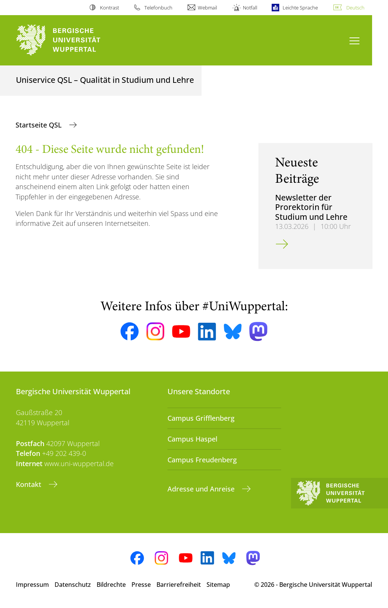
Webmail (207, 7)
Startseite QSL (40, 124)
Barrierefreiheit (178, 584)
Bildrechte (111, 584)
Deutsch (355, 7)
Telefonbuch (158, 7)
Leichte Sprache (300, 7)
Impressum (32, 584)
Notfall (250, 7)
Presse (141, 584)
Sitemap (218, 584)
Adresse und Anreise (201, 488)
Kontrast (109, 7)
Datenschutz (73, 584)
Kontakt (29, 484)
